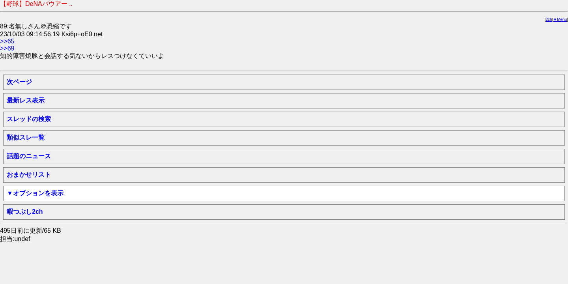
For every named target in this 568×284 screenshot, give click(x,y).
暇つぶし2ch (25, 211)
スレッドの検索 (29, 119)
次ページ (19, 81)
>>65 (7, 41)
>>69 (7, 48)
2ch (549, 19)
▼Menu (560, 19)
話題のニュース (29, 156)
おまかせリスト (29, 174)
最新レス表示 (26, 100)
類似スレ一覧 (26, 137)
